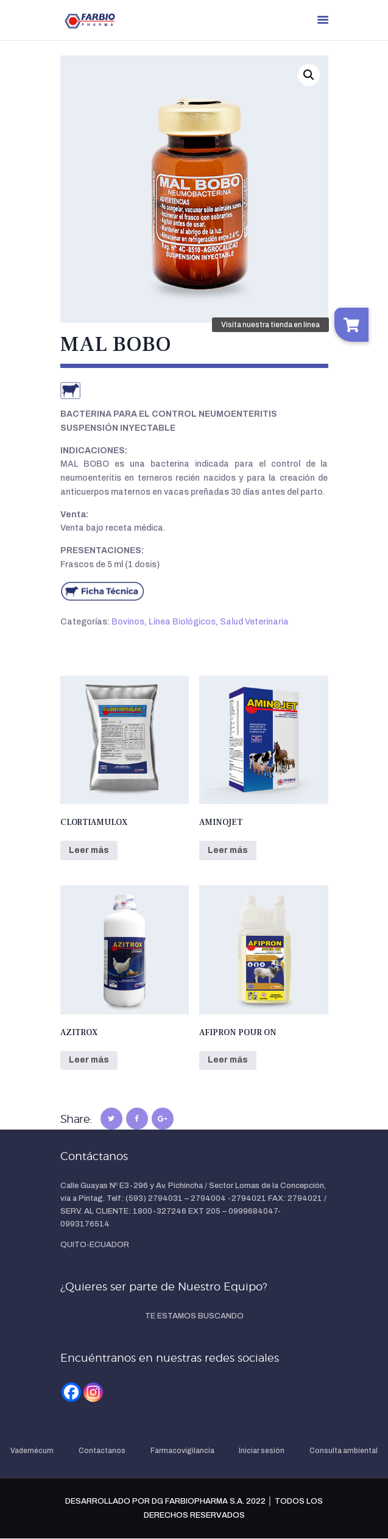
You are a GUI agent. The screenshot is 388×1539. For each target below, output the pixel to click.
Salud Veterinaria (254, 621)
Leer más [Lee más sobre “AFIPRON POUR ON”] (228, 1059)
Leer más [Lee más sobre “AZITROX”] (89, 1059)
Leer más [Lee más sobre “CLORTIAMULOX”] (89, 850)
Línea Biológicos (182, 621)
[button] (309, 75)
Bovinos (127, 621)
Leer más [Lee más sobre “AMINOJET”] (228, 850)
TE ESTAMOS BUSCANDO (194, 1316)
